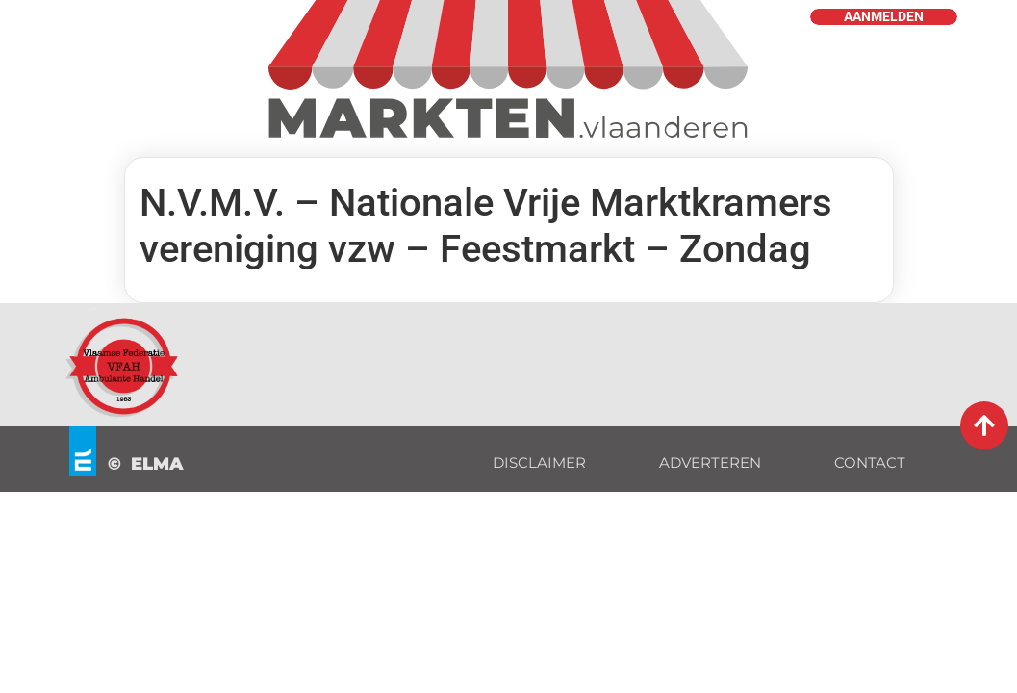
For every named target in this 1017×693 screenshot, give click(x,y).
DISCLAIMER (539, 462)
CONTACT (869, 462)
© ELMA (146, 464)
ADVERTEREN (710, 462)
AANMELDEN (884, 17)
